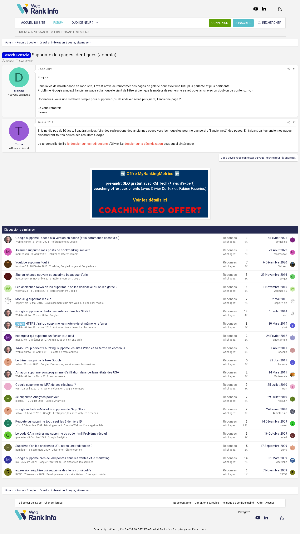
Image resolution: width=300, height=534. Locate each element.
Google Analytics (70, 400)
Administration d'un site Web (79, 339)
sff (31, 425)
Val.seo (268, 266)
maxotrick (35, 339)
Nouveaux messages (35, 32)
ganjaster (35, 437)
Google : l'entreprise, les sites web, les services (82, 364)
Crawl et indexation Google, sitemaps (77, 388)
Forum (60, 23)
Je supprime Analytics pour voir (51, 397)
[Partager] (274, 69)
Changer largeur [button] (55, 502)
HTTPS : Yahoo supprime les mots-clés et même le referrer (81, 323)
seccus (268, 352)
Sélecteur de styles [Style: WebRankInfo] (32, 502)
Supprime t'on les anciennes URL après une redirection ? (68, 446)
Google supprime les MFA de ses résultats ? (60, 385)
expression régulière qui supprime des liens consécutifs (68, 470)
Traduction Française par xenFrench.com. (183, 529)
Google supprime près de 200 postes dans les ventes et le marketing (77, 458)
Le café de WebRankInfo (78, 352)
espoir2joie (36, 303)
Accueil (267, 502)
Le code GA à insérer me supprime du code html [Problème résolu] (75, 433)
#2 (279, 122)
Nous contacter (180, 502)
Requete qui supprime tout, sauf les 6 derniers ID (63, 421)
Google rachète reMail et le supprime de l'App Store (65, 409)
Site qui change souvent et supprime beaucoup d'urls (66, 275)
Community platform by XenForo (126, 529)
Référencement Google (78, 241)
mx (32, 462)
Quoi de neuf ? (85, 23)
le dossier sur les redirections (102, 144)
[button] (99, 23)
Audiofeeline (265, 413)
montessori (36, 254)
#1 (279, 69)
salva (33, 364)
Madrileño (267, 462)
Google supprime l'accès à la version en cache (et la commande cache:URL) (82, 238)
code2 (269, 437)
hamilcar (35, 449)
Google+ (69, 315)
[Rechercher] (267, 23)
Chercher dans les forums (72, 32)
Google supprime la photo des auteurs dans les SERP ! (67, 311)
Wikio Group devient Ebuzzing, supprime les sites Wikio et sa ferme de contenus (85, 348)
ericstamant (266, 339)
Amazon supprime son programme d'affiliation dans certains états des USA (82, 372)
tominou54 (36, 266)
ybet (270, 327)
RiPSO (33, 474)
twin (32, 388)
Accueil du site (35, 23)
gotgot (269, 278)
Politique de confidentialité (236, 502)
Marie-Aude (266, 376)
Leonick (268, 364)
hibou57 (34, 400)
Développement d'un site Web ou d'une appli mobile (88, 303)
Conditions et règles (205, 502)
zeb (271, 315)
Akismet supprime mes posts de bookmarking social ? (67, 250)
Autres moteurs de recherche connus (89, 327)
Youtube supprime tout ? (47, 262)
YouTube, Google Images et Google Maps (87, 266)
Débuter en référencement (78, 254)
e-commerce (72, 376)
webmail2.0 (36, 290)
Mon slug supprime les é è (48, 299)
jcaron (269, 425)
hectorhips (36, 278)
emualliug (267, 241)
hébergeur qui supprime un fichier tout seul (59, 336)
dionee (24, 61)
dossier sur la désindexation (158, 144)
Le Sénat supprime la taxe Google (53, 360)
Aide (257, 502)
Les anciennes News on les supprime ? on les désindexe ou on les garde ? (81, 287)
